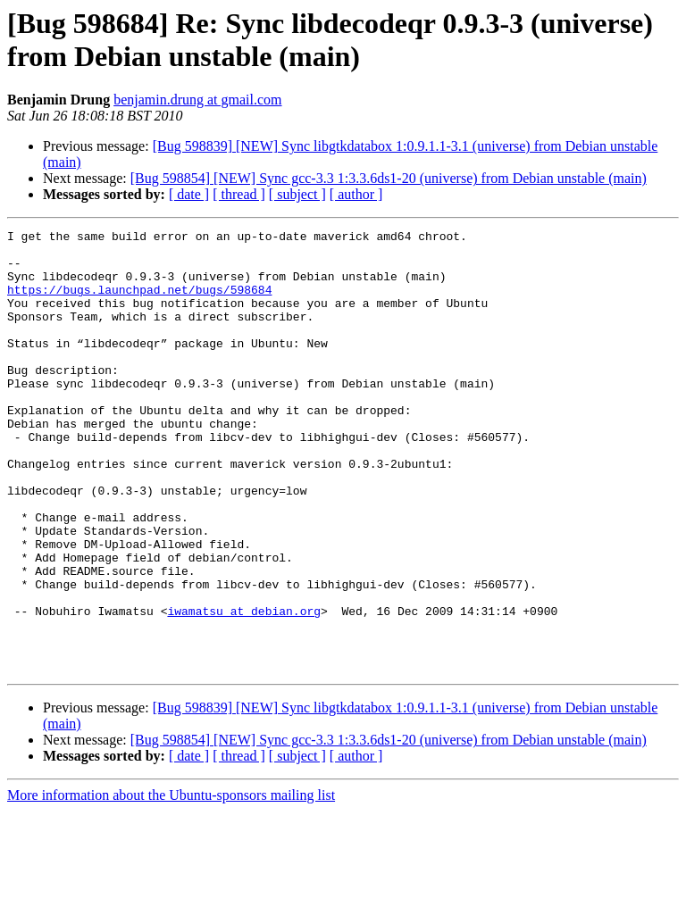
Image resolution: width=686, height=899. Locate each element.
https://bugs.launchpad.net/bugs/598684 (139, 303)
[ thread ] (239, 194)
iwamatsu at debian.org (244, 688)
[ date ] (189, 194)
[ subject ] (297, 194)
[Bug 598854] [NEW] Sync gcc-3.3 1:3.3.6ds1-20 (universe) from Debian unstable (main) (388, 178)
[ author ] (356, 194)
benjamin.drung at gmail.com (197, 99)
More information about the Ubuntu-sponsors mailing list (171, 883)
